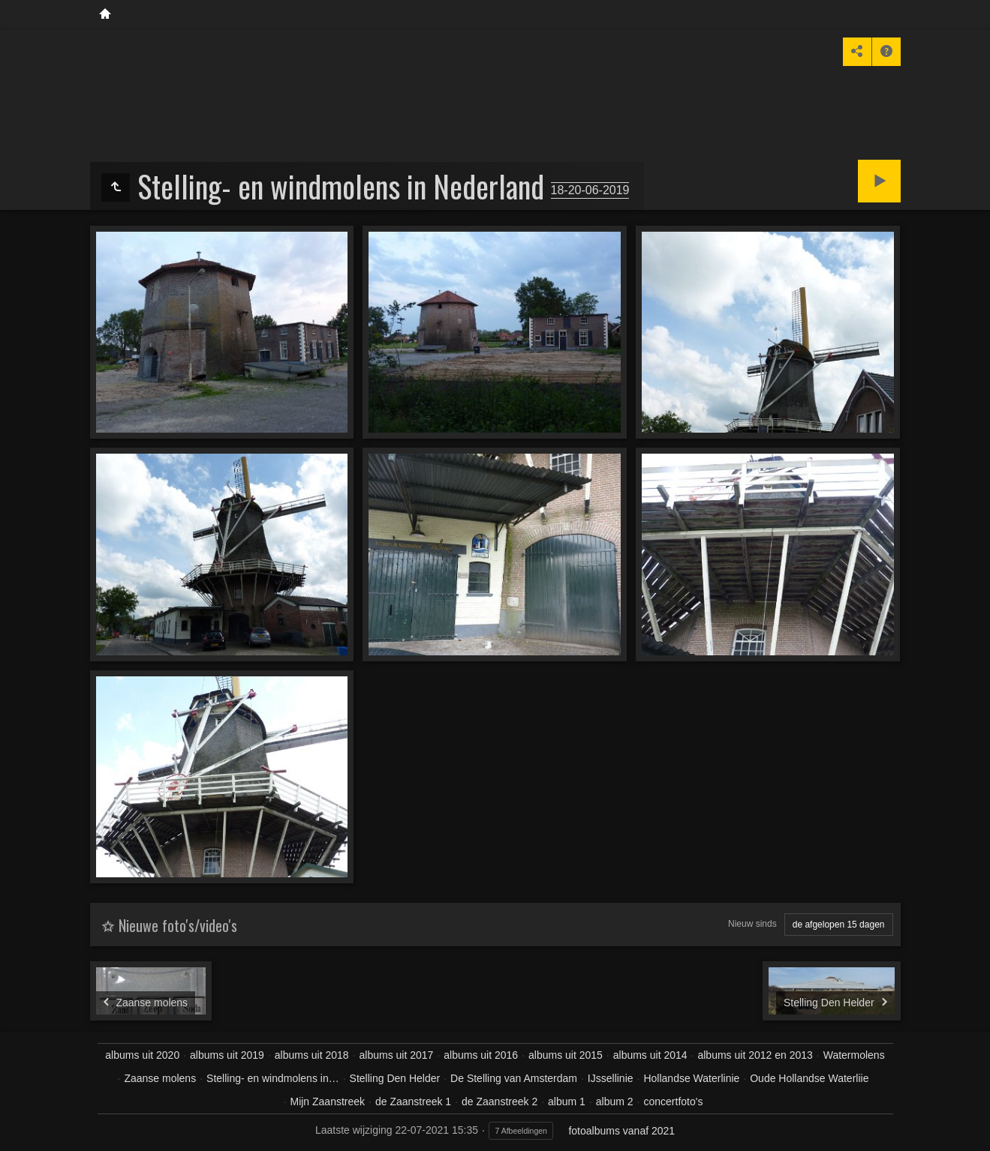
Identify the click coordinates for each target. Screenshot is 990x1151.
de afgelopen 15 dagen (839, 924)
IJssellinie (610, 1078)
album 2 (614, 1102)
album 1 (566, 1102)
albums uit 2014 (650, 1055)
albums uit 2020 (142, 1055)
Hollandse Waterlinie (691, 1078)
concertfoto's (673, 1102)
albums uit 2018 (312, 1055)
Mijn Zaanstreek (327, 1102)
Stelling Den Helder (395, 1078)
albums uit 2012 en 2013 (754, 1055)
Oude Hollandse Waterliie (809, 1078)
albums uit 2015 (565, 1055)
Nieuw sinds (752, 924)
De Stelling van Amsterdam (513, 1078)
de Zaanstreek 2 (499, 1102)
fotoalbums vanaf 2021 (621, 1131)
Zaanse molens (160, 1078)
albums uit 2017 (397, 1055)
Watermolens (854, 1055)
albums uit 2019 (227, 1055)
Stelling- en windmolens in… (272, 1078)
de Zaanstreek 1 (413, 1102)
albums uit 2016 (481, 1055)
